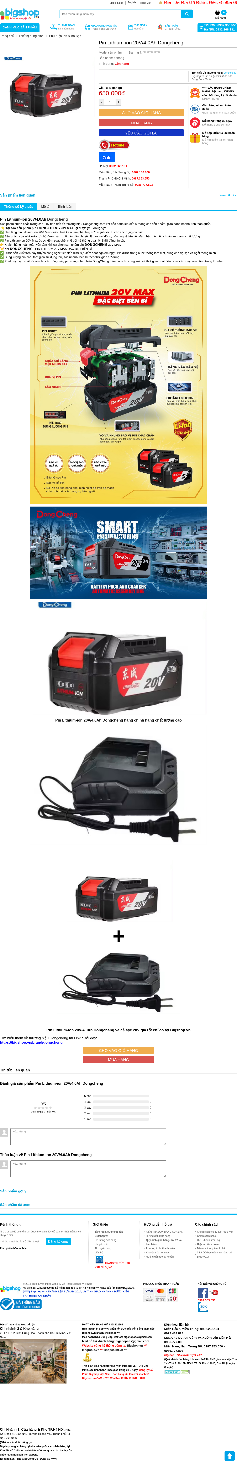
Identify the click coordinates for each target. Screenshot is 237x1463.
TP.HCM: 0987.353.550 (220, 25)
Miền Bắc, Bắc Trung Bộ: (124, 172)
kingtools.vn (90, 1350)
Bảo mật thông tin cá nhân (211, 1248)
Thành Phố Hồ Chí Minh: (124, 178)
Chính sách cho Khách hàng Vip (215, 1231)
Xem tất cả (228, 195)
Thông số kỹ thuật (18, 206)
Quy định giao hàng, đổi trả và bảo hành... (164, 1242)
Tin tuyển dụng (103, 1248)
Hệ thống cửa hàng (105, 1240)
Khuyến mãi (101, 1244)
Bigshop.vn (135, 1345)
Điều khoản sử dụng (208, 1240)
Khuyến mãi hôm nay (157, 1252)
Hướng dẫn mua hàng (158, 1236)
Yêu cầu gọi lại (141, 133)
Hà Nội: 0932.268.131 (219, 29)
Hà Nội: (113, 166)
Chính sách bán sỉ (207, 1236)
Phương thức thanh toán (160, 1248)
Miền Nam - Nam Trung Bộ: (126, 184)
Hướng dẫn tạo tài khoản (160, 1256)
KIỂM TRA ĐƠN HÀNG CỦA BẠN (164, 1231)
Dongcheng (229, 72)
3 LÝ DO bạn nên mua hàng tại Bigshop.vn (214, 1254)
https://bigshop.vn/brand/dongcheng (31, 1042)
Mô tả (45, 206)
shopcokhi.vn (113, 1350)
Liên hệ (99, 1252)
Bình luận (65, 206)
